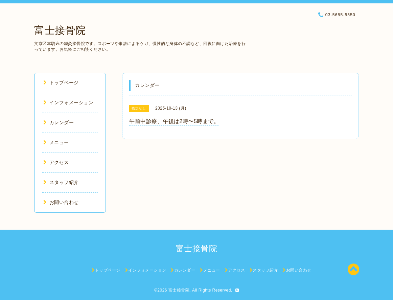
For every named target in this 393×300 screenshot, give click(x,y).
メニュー (56, 142)
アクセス (56, 162)
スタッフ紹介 (61, 182)
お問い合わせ (61, 202)
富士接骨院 (60, 30)
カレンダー (58, 122)
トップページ (61, 82)
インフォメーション (68, 102)
